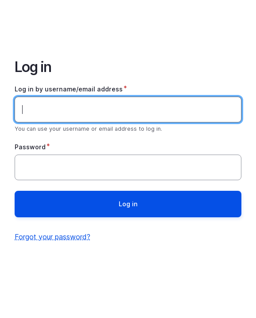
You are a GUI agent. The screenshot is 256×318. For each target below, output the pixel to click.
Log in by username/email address (69, 89)
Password (30, 147)
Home (128, 23)
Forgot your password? (52, 236)
